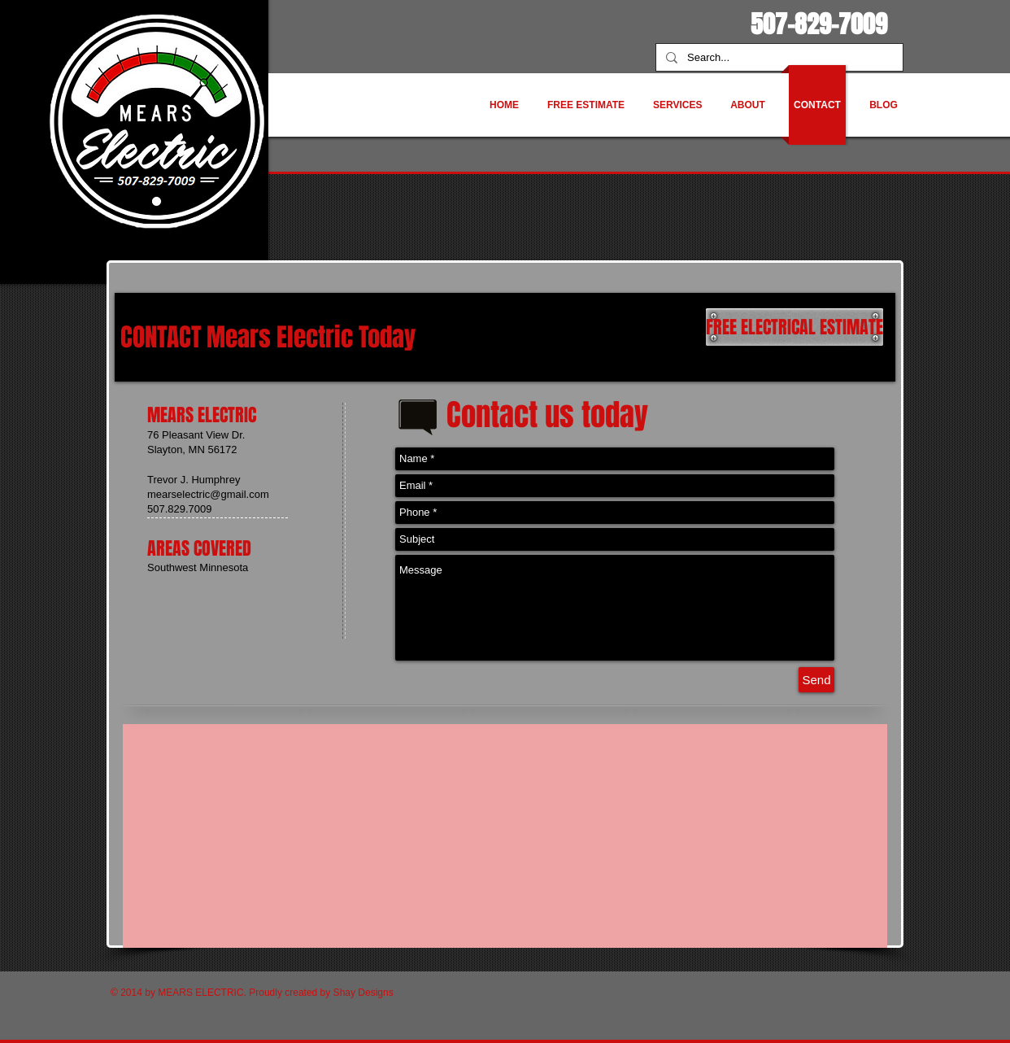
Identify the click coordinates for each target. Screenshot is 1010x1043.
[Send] (816, 679)
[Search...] (778, 58)
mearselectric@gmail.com (208, 494)
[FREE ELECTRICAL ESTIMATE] (794, 327)
